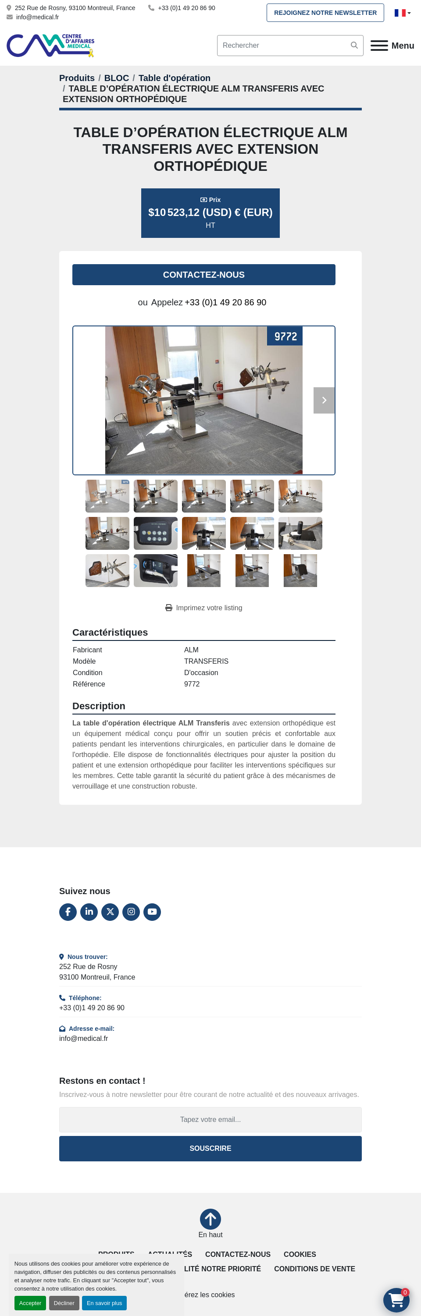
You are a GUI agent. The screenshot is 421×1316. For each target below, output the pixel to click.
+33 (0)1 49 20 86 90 (186, 7)
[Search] (290, 45)
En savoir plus (104, 1303)
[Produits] (77, 78)
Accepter (30, 1303)
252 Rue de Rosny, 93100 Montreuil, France (75, 7)
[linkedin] (89, 912)
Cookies (300, 1254)
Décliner (64, 1303)
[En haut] (210, 1224)
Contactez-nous (204, 274)
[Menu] (379, 45)
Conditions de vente (314, 1269)
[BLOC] (116, 78)
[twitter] (110, 912)
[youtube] (152, 912)
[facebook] (68, 912)
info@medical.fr (37, 17)
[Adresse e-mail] (210, 1119)
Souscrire (210, 1148)
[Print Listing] (204, 608)
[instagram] (131, 912)
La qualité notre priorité (209, 1269)
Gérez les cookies (207, 1294)
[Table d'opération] (174, 78)
